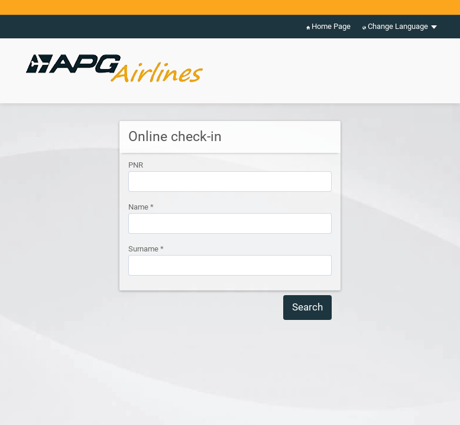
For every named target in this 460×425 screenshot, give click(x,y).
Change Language (399, 27)
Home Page (328, 27)
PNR (135, 165)
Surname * (146, 248)
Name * (141, 206)
